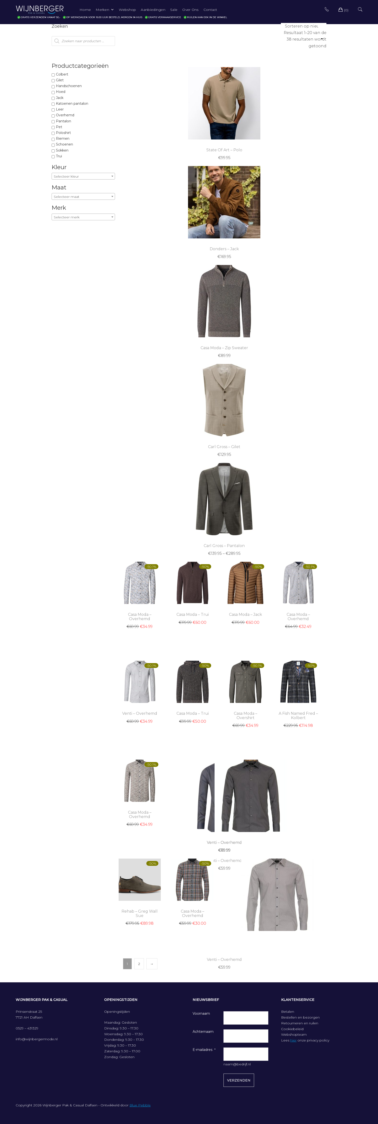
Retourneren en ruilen (299, 1023)
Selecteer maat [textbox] (66, 196)
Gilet (60, 80)
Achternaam (203, 1031)
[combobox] (83, 176)
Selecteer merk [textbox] (67, 217)
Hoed (60, 92)
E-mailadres (202, 1050)
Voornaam (201, 1013)
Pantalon (63, 121)
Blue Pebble (140, 1105)
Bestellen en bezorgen (300, 1017)
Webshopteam (294, 1034)
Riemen (62, 138)
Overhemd (65, 115)
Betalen (287, 1011)
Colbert (62, 74)
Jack (59, 98)
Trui (59, 156)
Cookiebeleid (292, 1029)
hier (293, 1040)
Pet (59, 127)
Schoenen (64, 144)
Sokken (62, 150)
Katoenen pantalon (72, 103)
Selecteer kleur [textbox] (66, 176)
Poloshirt (63, 133)
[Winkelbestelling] (303, 26)
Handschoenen (69, 86)
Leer (60, 109)
